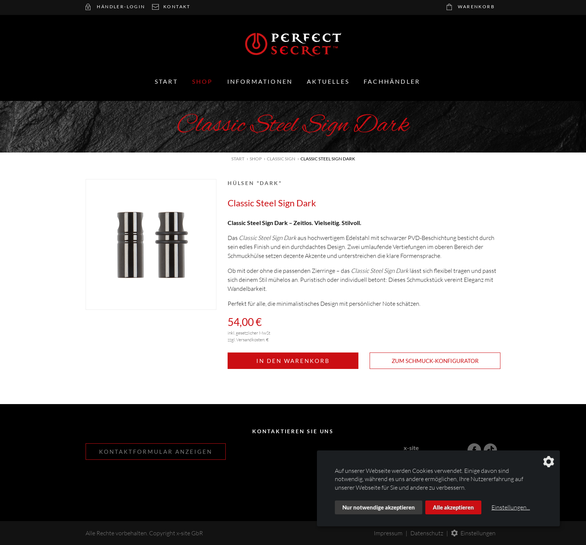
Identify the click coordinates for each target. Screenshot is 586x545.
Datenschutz (426, 533)
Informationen (260, 81)
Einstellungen (478, 533)
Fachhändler (392, 81)
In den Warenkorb (293, 360)
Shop (202, 81)
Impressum (388, 533)
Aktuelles (328, 81)
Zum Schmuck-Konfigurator (435, 360)
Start (166, 81)
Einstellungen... (510, 507)
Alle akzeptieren (453, 507)
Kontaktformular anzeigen (155, 451)
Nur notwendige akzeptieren (378, 507)
